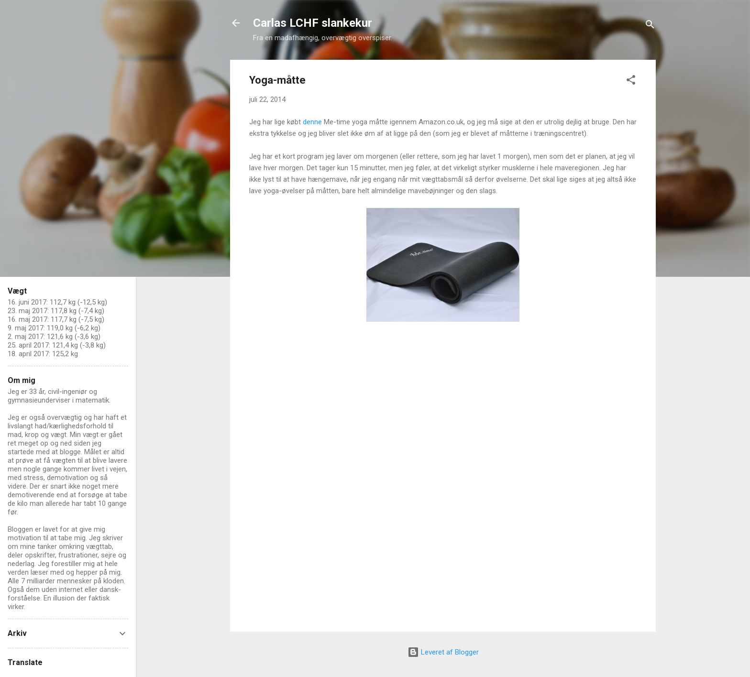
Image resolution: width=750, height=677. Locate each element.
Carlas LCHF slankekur (312, 23)
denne (313, 122)
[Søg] (650, 26)
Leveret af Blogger (443, 652)
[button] (631, 81)
